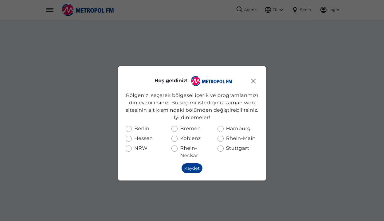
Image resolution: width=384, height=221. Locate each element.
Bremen (190, 129)
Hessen (143, 139)
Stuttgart (237, 148)
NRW (140, 148)
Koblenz (190, 139)
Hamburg (238, 129)
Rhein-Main (241, 139)
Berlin (141, 129)
